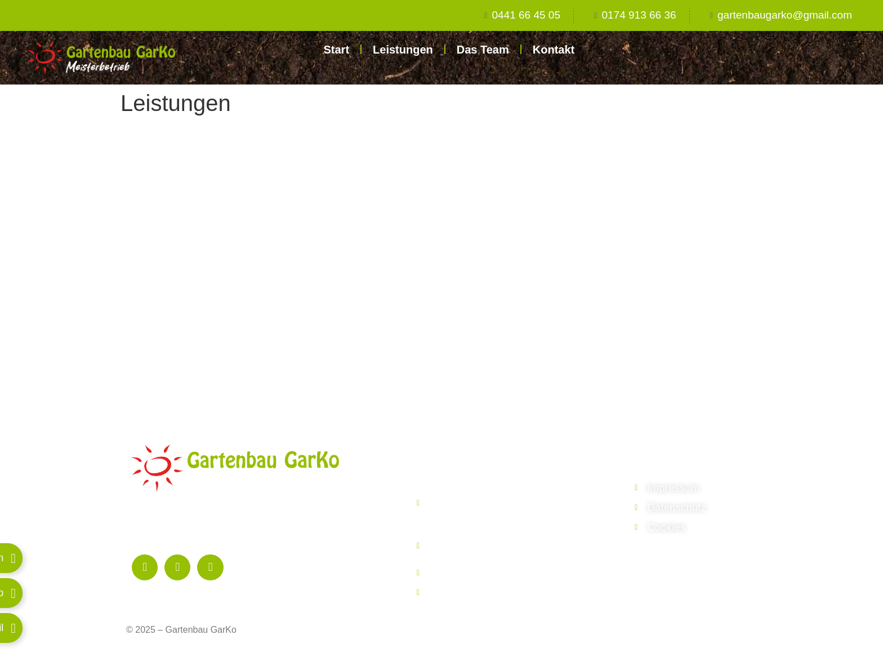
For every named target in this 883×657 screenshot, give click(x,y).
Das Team (483, 49)
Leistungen (403, 49)
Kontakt (553, 49)
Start (336, 49)
